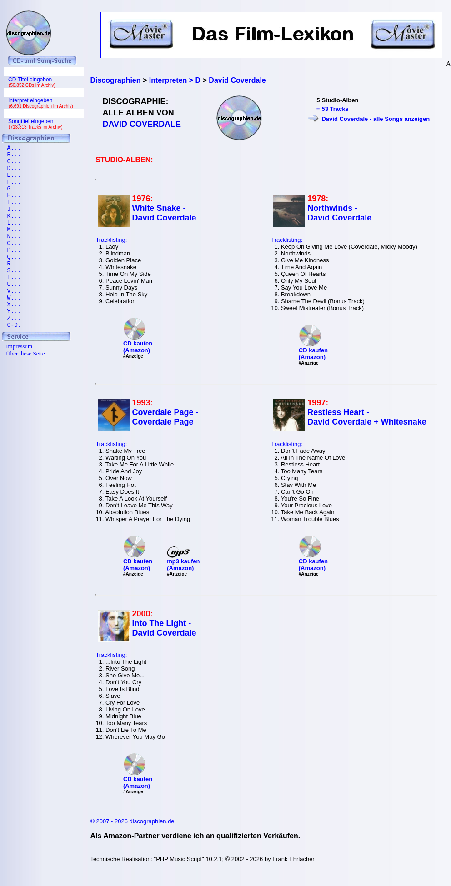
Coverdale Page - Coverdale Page (165, 417)
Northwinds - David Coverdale (339, 213)
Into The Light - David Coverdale (164, 628)
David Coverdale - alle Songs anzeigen (375, 118)
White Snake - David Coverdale (164, 213)
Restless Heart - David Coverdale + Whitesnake (366, 417)
